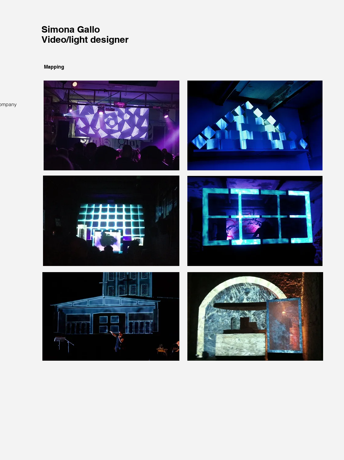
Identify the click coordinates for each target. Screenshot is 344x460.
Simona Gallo (70, 29)
